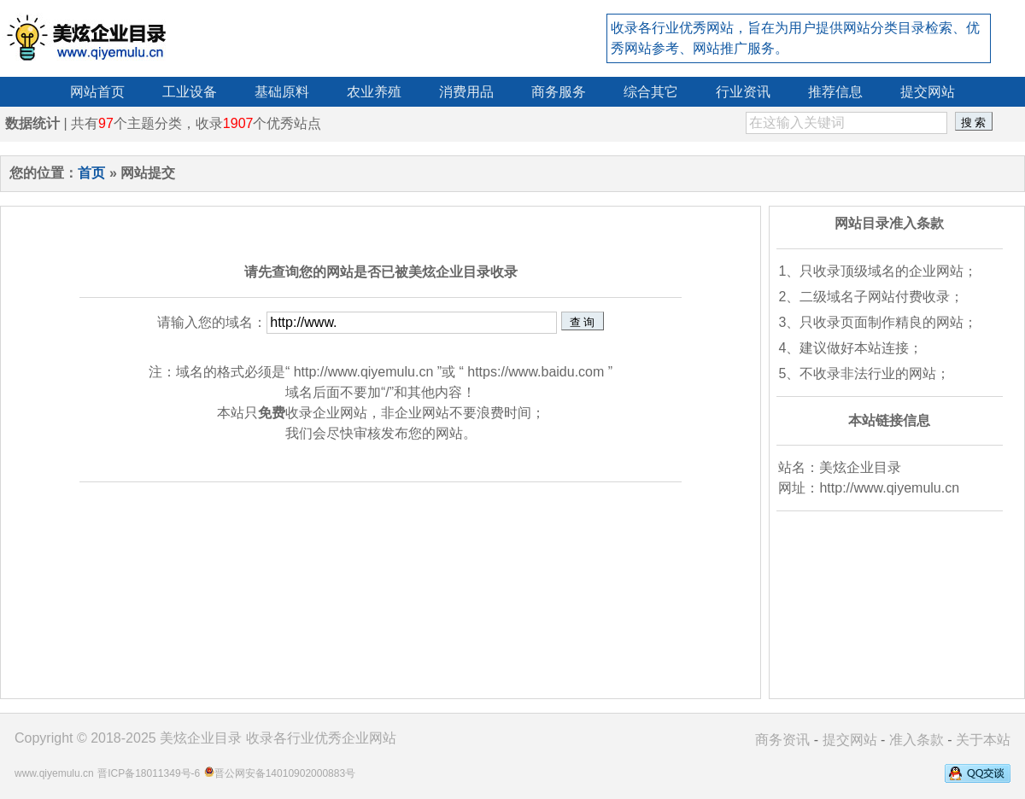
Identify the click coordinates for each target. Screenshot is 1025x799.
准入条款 (916, 739)
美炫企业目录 (201, 738)
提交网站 (850, 739)
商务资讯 (782, 739)
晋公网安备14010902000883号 (284, 773)
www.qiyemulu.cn (54, 773)
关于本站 (983, 739)
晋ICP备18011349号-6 (148, 773)
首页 (91, 173)
